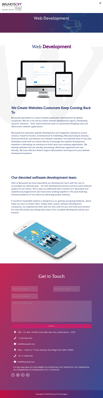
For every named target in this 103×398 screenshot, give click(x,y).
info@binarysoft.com (26, 344)
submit (51, 326)
